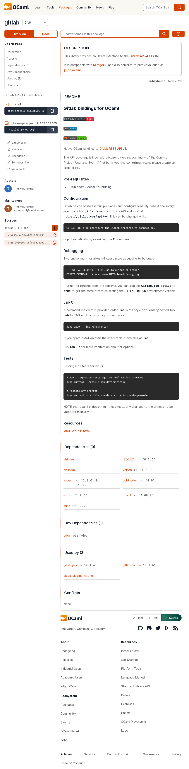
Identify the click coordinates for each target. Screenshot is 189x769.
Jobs (64, 740)
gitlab (11, 22)
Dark (153, 617)
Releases (67, 660)
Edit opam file (18, 162)
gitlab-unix (130, 565)
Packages (65, 7)
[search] (179, 7)
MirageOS (100, 65)
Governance (151, 754)
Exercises (127, 704)
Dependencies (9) (18, 65)
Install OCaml (130, 651)
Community (84, 7)
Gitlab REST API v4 (112, 148)
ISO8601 (129, 459)
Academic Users (72, 677)
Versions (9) (17, 169)
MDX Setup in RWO (76, 431)
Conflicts (12, 85)
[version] (35, 22)
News (100, 7)
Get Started (129, 660)
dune (66, 506)
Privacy (176, 754)
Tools (50, 7)
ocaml (127, 495)
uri (64, 495)
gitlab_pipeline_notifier (78, 575)
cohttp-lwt (130, 480)
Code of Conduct (73, 763)
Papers (125, 713)
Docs (46, 34)
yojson (127, 470)
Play (111, 7)
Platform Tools (131, 668)
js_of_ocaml (72, 70)
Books (125, 695)
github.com (16, 142)
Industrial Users (71, 668)
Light (138, 617)
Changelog (16, 155)
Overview (19, 34)
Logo (124, 730)
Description (14, 51)
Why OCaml (68, 686)
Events (65, 722)
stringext (69, 459)
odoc (67, 535)
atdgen (68, 480)
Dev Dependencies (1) (21, 71)
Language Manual (133, 677)
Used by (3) (14, 78)
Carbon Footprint (119, 754)
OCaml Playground (133, 721)
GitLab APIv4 (139, 56)
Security (89, 754)
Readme (12, 58)
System (171, 618)
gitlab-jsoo (70, 565)
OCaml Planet (70, 731)
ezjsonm (69, 470)
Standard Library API (135, 686)
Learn (38, 7)
